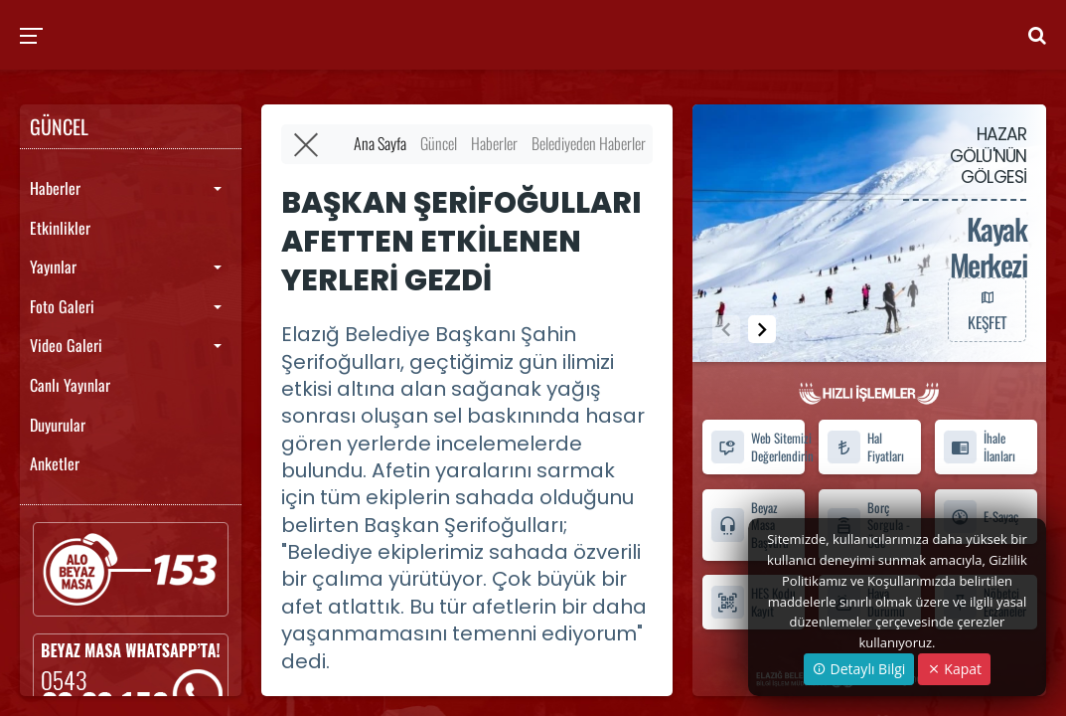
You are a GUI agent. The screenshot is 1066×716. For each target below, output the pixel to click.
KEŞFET (986, 309)
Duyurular (57, 425)
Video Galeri (66, 345)
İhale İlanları (979, 447)
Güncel (438, 143)
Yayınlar (53, 266)
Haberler (55, 188)
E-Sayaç (980, 516)
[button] (762, 329)
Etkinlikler (60, 228)
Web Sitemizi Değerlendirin (757, 447)
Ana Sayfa (380, 143)
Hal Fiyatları (865, 447)
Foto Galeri (62, 306)
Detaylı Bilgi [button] (859, 668)
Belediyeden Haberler (589, 143)
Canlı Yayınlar (70, 385)
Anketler (54, 463)
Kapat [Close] (954, 668)
